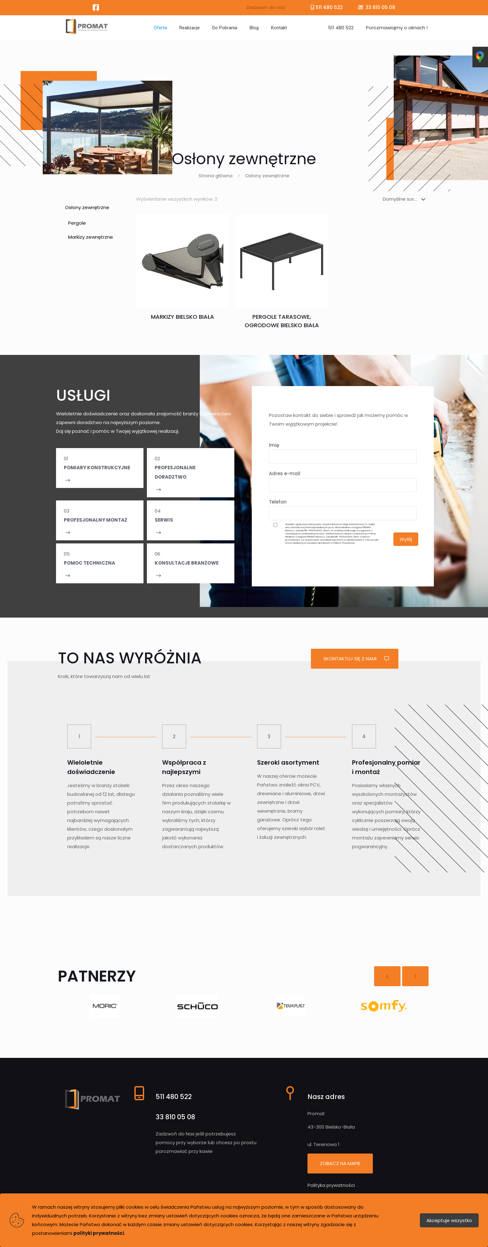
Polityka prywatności (331, 1185)
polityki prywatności (98, 1233)
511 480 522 (329, 7)
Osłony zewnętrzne (87, 207)
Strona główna (215, 175)
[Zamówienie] (405, 199)
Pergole (77, 223)
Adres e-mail (343, 481)
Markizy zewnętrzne (90, 237)
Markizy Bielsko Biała (182, 317)
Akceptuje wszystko (449, 1220)
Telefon (343, 509)
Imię (343, 453)
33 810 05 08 (379, 7)
